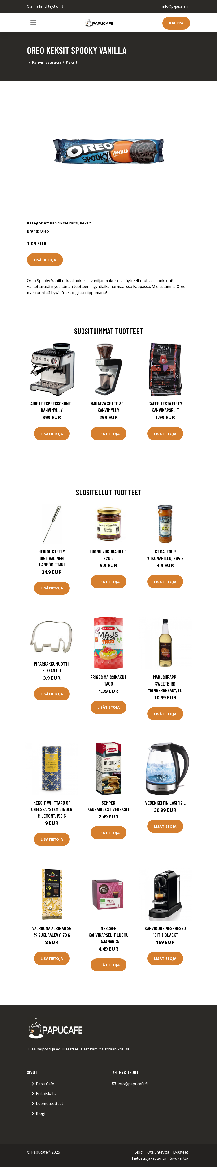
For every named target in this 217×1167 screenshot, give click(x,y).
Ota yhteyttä (158, 1152)
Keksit (72, 62)
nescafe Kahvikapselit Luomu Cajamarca (109, 934)
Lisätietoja (45, 259)
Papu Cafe (45, 1083)
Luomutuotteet (49, 1103)
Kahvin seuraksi (46, 62)
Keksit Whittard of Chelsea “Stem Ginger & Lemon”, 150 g (51, 809)
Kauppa (176, 23)
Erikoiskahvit (47, 1093)
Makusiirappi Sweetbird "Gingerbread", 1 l (165, 683)
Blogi (40, 1113)
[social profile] (62, 6)
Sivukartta (179, 1158)
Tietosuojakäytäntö (148, 1158)
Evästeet (180, 1152)
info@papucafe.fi (175, 6)
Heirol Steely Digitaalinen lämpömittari (52, 557)
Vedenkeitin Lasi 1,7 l (165, 803)
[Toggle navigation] (33, 22)
